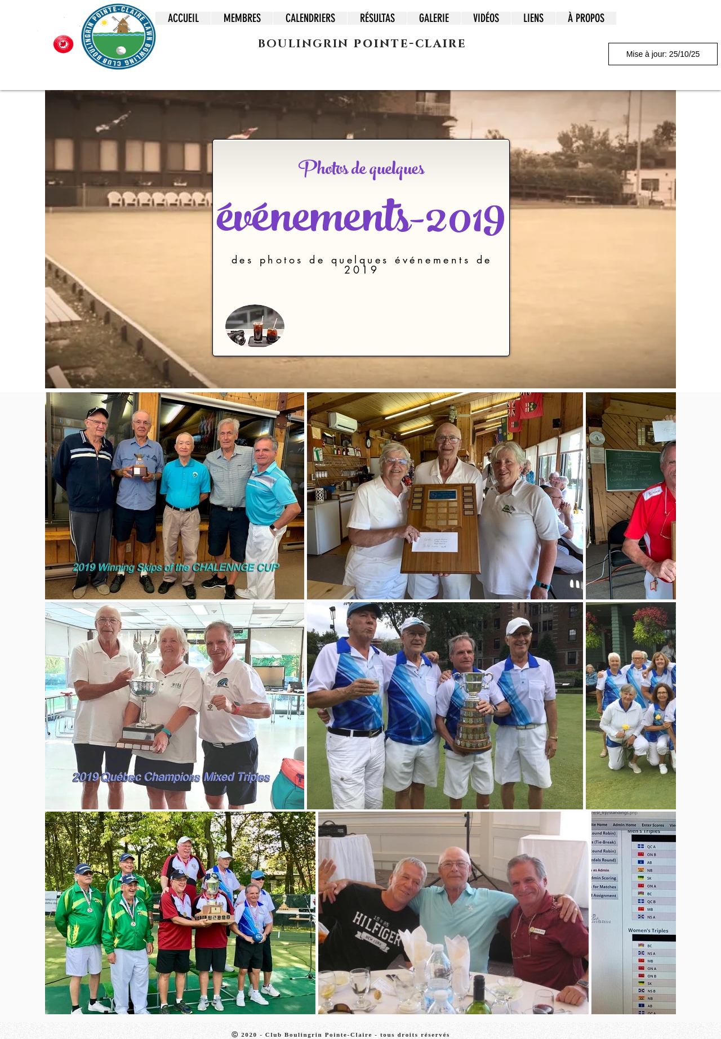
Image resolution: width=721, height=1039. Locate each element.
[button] (242, 18)
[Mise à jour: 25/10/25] (663, 54)
